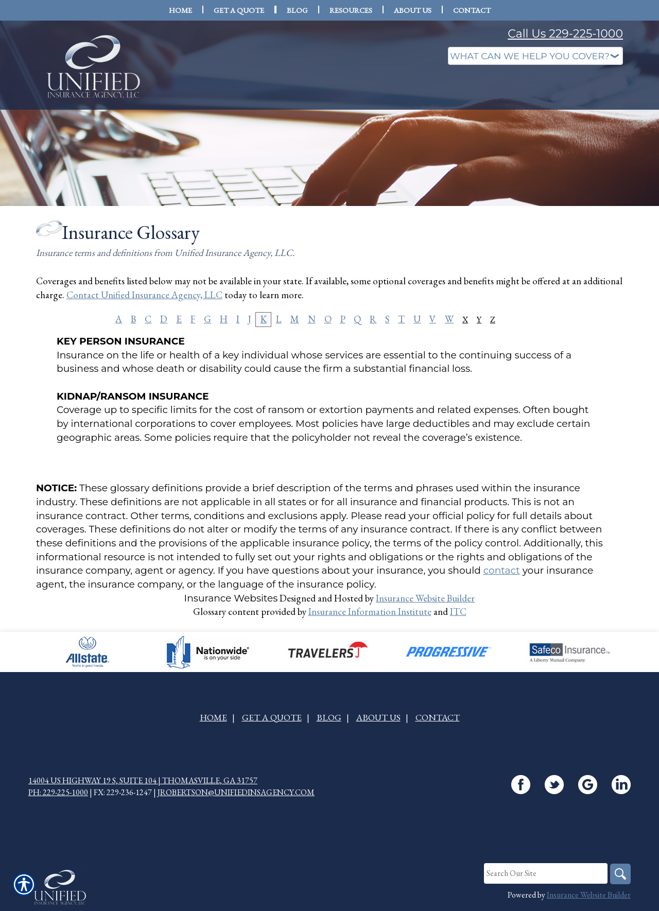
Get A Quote (272, 717)
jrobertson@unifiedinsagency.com (236, 792)
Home (213, 717)
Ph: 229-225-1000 (58, 792)
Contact (437, 717)
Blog (329, 717)
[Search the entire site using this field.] (546, 873)
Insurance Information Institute (369, 611)
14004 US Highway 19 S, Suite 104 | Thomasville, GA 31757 (142, 780)
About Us (378, 717)
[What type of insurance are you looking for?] (535, 56)
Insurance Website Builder (425, 598)
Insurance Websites (231, 598)
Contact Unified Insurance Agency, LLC (144, 294)
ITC (458, 611)
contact (501, 570)
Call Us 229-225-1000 (565, 34)
